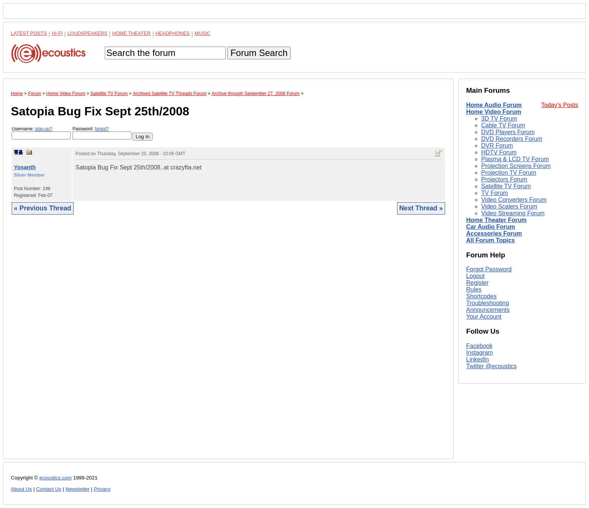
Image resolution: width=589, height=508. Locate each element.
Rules (474, 289)
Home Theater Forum (496, 220)
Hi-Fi (57, 33)
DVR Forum (497, 145)
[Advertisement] (228, 342)
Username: (41, 132)
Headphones (173, 33)
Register (477, 283)
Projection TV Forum (508, 172)
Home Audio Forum (494, 105)
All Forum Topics (490, 240)
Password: (101, 132)
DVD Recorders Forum (511, 139)
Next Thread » (421, 208)
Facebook (479, 346)
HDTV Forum (499, 152)
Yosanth (25, 167)
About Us (21, 489)
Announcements (488, 310)
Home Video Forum (493, 112)
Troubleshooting (487, 303)
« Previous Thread (42, 208)
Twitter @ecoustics (491, 366)
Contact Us (48, 489)
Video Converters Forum (514, 200)
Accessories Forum (494, 233)
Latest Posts (29, 33)
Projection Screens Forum (516, 166)
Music (202, 33)
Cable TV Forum (503, 125)
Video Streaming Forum (513, 213)
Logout (475, 276)
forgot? (102, 129)
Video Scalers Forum (509, 206)
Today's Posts (559, 105)
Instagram (479, 352)
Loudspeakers (87, 33)
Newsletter (77, 489)
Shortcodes (481, 296)
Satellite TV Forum (506, 186)
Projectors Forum (504, 179)
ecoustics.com (55, 478)
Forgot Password (489, 269)
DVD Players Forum (508, 132)
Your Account (483, 316)
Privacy (102, 489)
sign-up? (43, 129)
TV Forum (494, 193)
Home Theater (131, 33)
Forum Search (258, 53)
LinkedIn (477, 359)
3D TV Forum (499, 118)
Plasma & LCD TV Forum (515, 159)
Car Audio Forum (490, 227)
